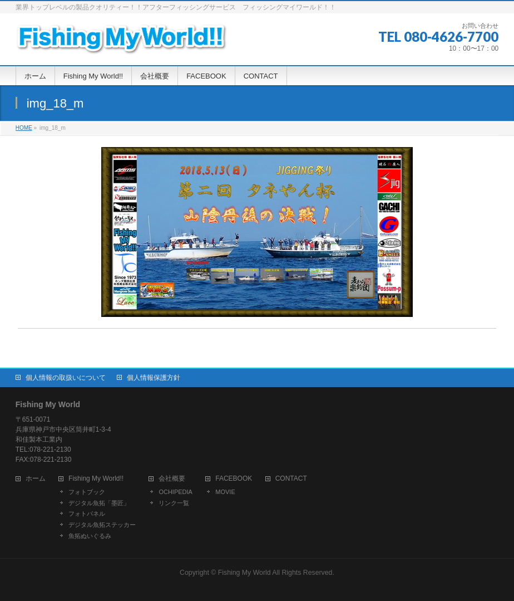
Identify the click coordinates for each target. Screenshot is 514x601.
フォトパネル (86, 513)
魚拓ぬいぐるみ (89, 535)
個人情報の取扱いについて (66, 378)
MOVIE (225, 491)
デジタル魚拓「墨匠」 (99, 503)
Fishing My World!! (95, 478)
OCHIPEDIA (175, 491)
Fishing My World (244, 572)
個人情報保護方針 (153, 378)
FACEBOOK (233, 478)
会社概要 (172, 478)
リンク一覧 (174, 503)
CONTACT (291, 478)
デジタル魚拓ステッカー (102, 524)
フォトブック (86, 491)
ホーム (36, 478)
